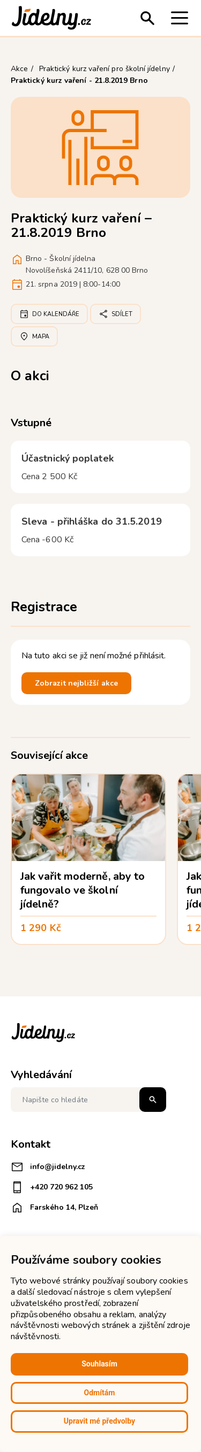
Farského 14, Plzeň (54, 1207)
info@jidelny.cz (48, 1167)
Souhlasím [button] (99, 1363)
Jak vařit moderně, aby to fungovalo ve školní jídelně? (82, 890)
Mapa (34, 336)
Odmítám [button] (99, 1392)
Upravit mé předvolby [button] (99, 1421)
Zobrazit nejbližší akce (76, 683)
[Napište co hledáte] (88, 1099)
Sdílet (115, 314)
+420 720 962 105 (52, 1187)
